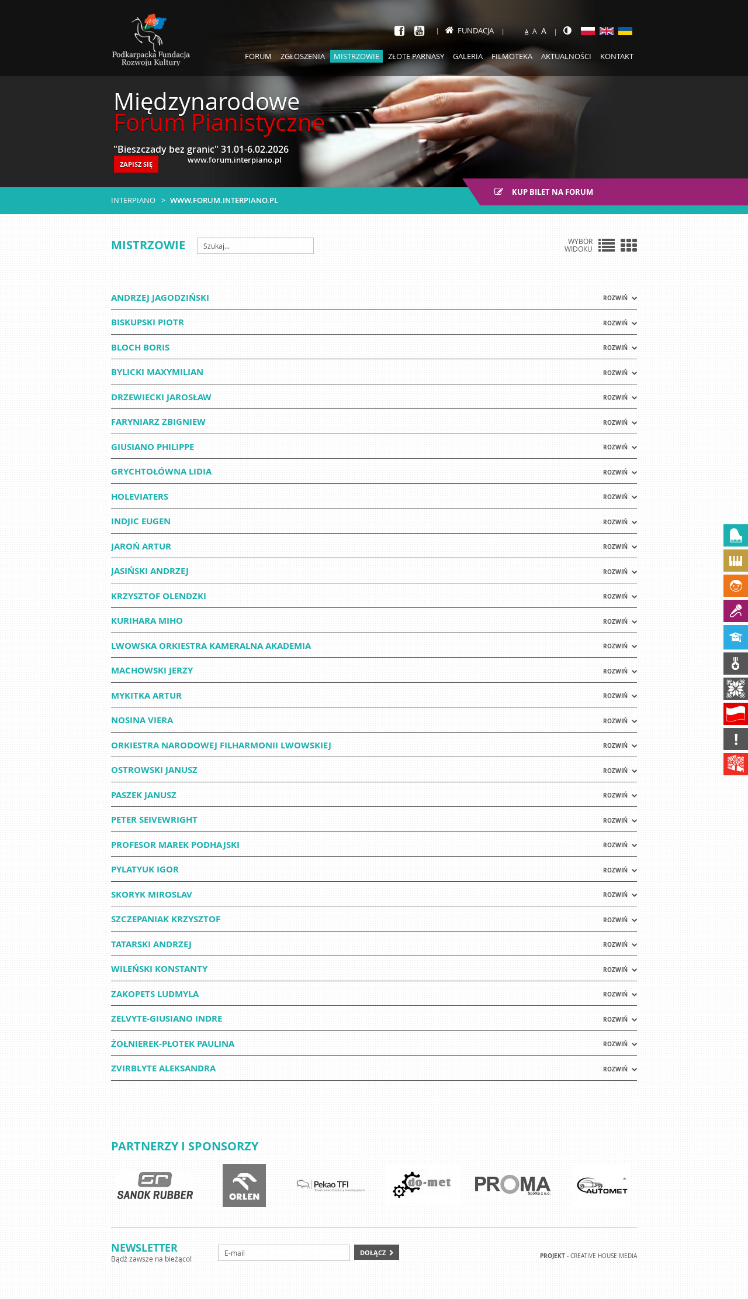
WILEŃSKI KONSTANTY (159, 969)
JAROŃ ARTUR (141, 546)
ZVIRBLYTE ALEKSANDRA (163, 1068)
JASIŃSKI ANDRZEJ (150, 571)
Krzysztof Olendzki (158, 596)
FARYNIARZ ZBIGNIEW (158, 421)
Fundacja (469, 30)
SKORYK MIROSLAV (151, 894)
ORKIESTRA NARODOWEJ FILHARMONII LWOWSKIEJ (221, 745)
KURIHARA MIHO (147, 620)
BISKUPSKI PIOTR (147, 322)
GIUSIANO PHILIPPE (152, 447)
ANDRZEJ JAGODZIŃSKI (160, 297)
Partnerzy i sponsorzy (184, 1146)
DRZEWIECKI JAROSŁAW (161, 397)
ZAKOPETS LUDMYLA (155, 994)
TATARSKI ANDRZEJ (151, 944)
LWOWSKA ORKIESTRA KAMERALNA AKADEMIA (211, 646)
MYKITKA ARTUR (146, 695)
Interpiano (133, 200)
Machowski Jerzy (152, 670)
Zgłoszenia (302, 56)
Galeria (468, 56)
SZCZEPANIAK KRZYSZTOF (165, 919)
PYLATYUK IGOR (145, 869)
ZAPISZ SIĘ (136, 164)
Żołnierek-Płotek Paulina (172, 1043)
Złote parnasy (416, 56)
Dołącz (373, 1252)
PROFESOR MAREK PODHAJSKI (175, 844)
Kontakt (616, 56)
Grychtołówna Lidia (161, 471)
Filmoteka (511, 56)
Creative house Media (603, 1256)
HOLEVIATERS (139, 496)
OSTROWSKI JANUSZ (154, 770)
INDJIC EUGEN (141, 521)
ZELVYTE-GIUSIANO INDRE (166, 1018)
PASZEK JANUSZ (143, 795)
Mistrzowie (356, 56)
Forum (258, 56)
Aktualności (566, 56)
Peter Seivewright (154, 819)
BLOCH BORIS (140, 347)
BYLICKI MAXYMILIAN (157, 372)
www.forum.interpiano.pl (224, 200)
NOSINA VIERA (142, 720)
